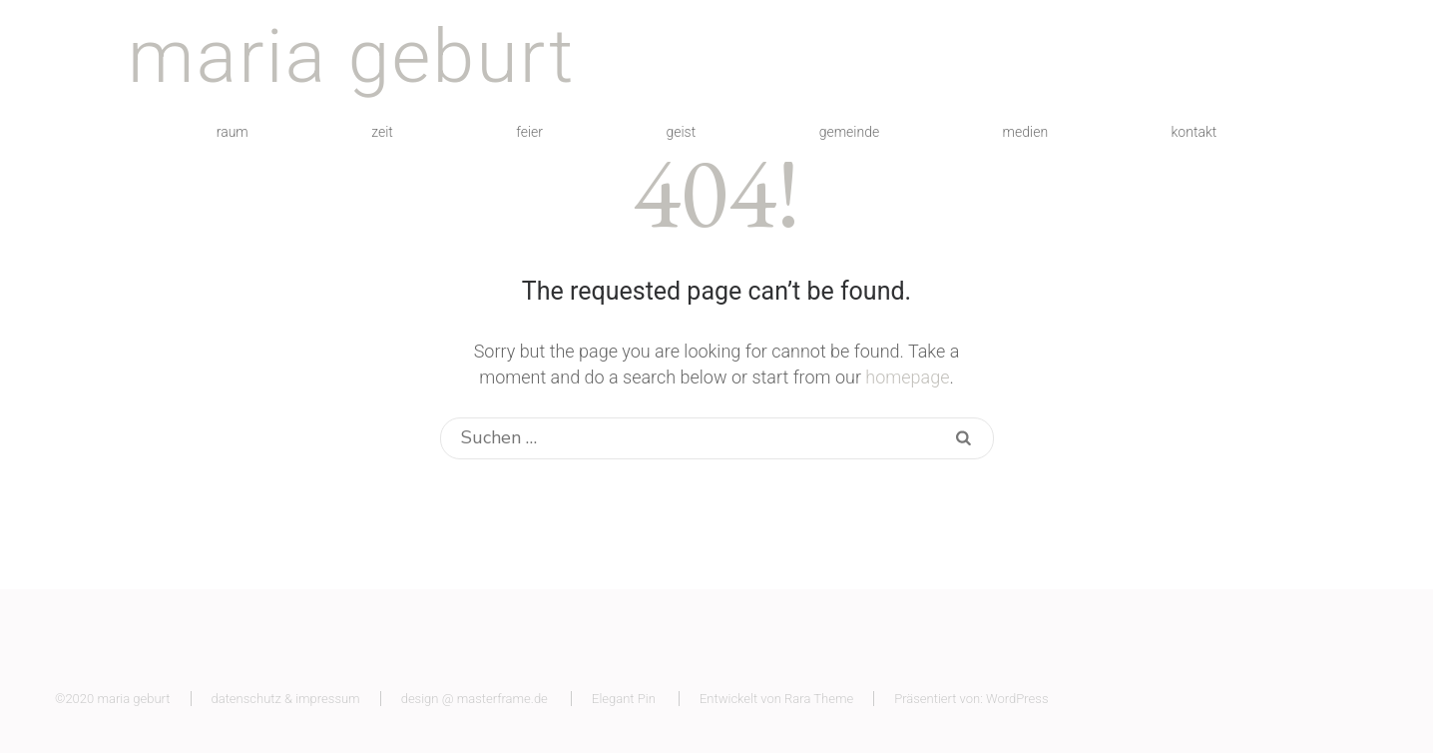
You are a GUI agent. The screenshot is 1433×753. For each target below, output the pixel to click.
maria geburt (352, 56)
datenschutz (246, 698)
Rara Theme (818, 698)
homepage (907, 377)
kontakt (1194, 132)
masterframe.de (502, 698)
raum (232, 132)
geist (681, 132)
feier (529, 132)
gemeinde (849, 132)
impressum (327, 698)
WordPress (1017, 698)
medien (1026, 132)
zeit (382, 132)
